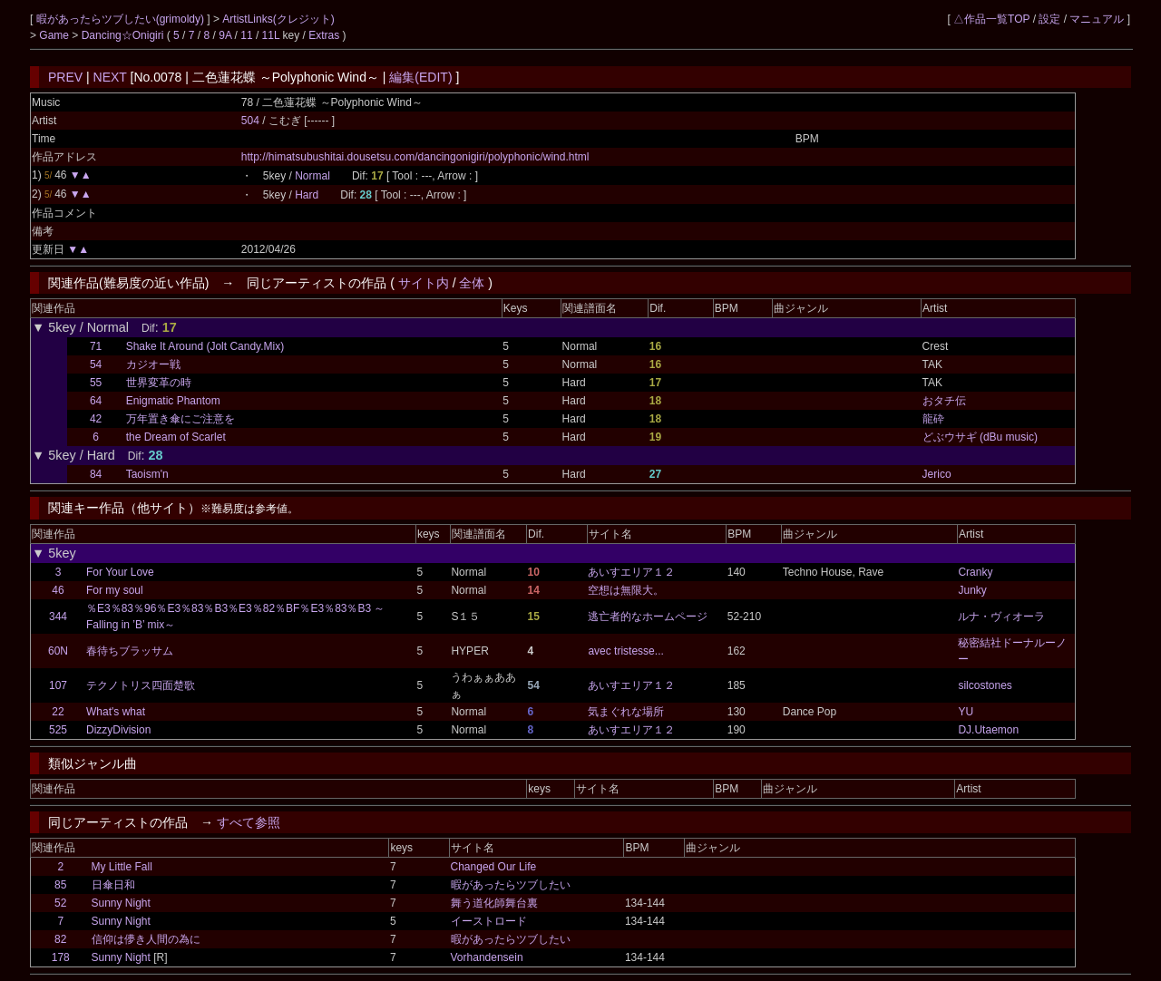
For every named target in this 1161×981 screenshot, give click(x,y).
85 (60, 885)
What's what (115, 711)
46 (57, 590)
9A (225, 35)
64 (96, 400)
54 (96, 364)
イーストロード (489, 921)
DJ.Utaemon (988, 730)
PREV (65, 77)
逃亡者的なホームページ (647, 616)
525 (58, 730)
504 (250, 120)
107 (58, 685)
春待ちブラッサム (129, 651)
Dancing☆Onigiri (124, 35)
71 (96, 346)
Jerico (936, 474)
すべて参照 (248, 822)
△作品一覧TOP (991, 19)
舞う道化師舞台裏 (494, 903)
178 (61, 957)
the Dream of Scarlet (176, 437)
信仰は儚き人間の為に (146, 939)
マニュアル (1096, 19)
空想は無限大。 (626, 590)
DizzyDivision (118, 730)
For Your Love (120, 572)
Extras (323, 35)
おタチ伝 (944, 400)
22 (57, 711)
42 (96, 419)
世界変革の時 (158, 382)
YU (965, 711)
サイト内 (423, 283)
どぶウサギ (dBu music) (980, 437)
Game (55, 35)
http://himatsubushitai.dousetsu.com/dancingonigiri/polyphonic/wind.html (415, 157)
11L (271, 35)
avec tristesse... (625, 651)
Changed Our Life (494, 866)
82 (60, 939)
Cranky (975, 572)
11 (246, 35)
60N (58, 651)
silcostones (984, 685)
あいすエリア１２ (631, 572)
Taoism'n (147, 474)
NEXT (110, 77)
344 (58, 616)
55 (96, 382)
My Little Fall (122, 866)
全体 (471, 283)
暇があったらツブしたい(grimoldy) (122, 19)
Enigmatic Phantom (173, 400)
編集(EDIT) (420, 77)
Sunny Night (121, 903)
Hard (306, 195)
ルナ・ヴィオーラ (1001, 616)
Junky (972, 590)
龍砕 (933, 419)
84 (96, 474)
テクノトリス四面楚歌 (140, 685)
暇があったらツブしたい (511, 885)
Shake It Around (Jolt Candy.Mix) (205, 346)
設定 (1049, 19)
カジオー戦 (153, 364)
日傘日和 (113, 885)
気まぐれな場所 (626, 711)
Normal (312, 176)
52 (60, 903)
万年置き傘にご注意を (180, 419)
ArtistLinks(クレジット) (278, 19)
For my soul (114, 590)
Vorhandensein (487, 957)
